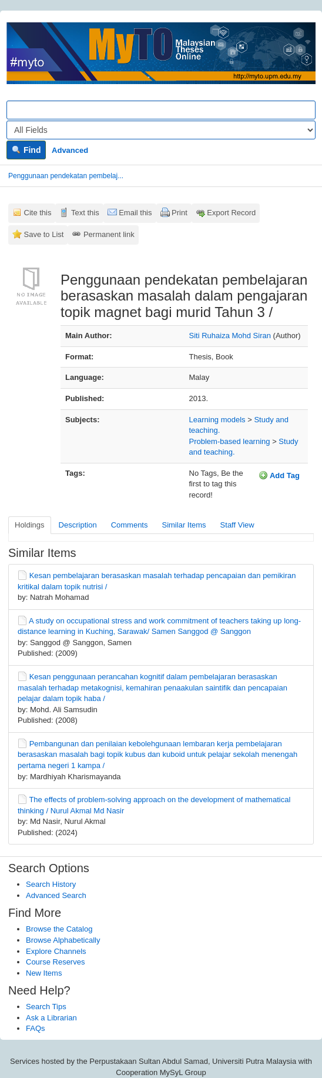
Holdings (30, 524)
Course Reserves (55, 961)
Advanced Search (56, 895)
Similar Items (184, 524)
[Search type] (161, 130)
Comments (129, 524)
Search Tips (46, 1006)
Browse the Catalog (59, 929)
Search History (51, 884)
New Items (44, 973)
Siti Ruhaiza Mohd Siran (230, 335)
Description (78, 524)
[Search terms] (161, 110)
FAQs (35, 1028)
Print (179, 212)
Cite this (38, 212)
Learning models (217, 419)
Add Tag (279, 475)
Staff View (237, 524)
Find (26, 150)
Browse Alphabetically (63, 940)
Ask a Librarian (51, 1017)
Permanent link (109, 234)
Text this (85, 212)
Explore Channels (56, 951)
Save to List (44, 234)
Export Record (231, 212)
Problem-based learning (229, 441)
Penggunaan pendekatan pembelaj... (65, 176)
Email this (135, 212)
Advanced (70, 150)
